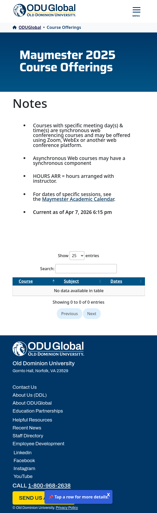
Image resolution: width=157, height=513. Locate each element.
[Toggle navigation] (136, 10)
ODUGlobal (27, 27)
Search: (78, 268)
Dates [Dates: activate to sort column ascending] (116, 281)
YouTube (22, 476)
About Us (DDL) (30, 395)
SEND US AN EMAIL (44, 498)
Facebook (24, 460)
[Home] (48, 348)
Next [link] (91, 313)
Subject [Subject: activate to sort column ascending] (71, 281)
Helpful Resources (32, 420)
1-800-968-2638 (49, 485)
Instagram (24, 468)
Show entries (78, 255)
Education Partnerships (38, 411)
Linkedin (22, 452)
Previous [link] (69, 313)
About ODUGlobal (32, 403)
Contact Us (25, 387)
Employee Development (38, 443)
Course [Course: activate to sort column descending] (26, 281)
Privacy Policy (67, 508)
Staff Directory (28, 435)
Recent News (27, 427)
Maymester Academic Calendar (78, 199)
